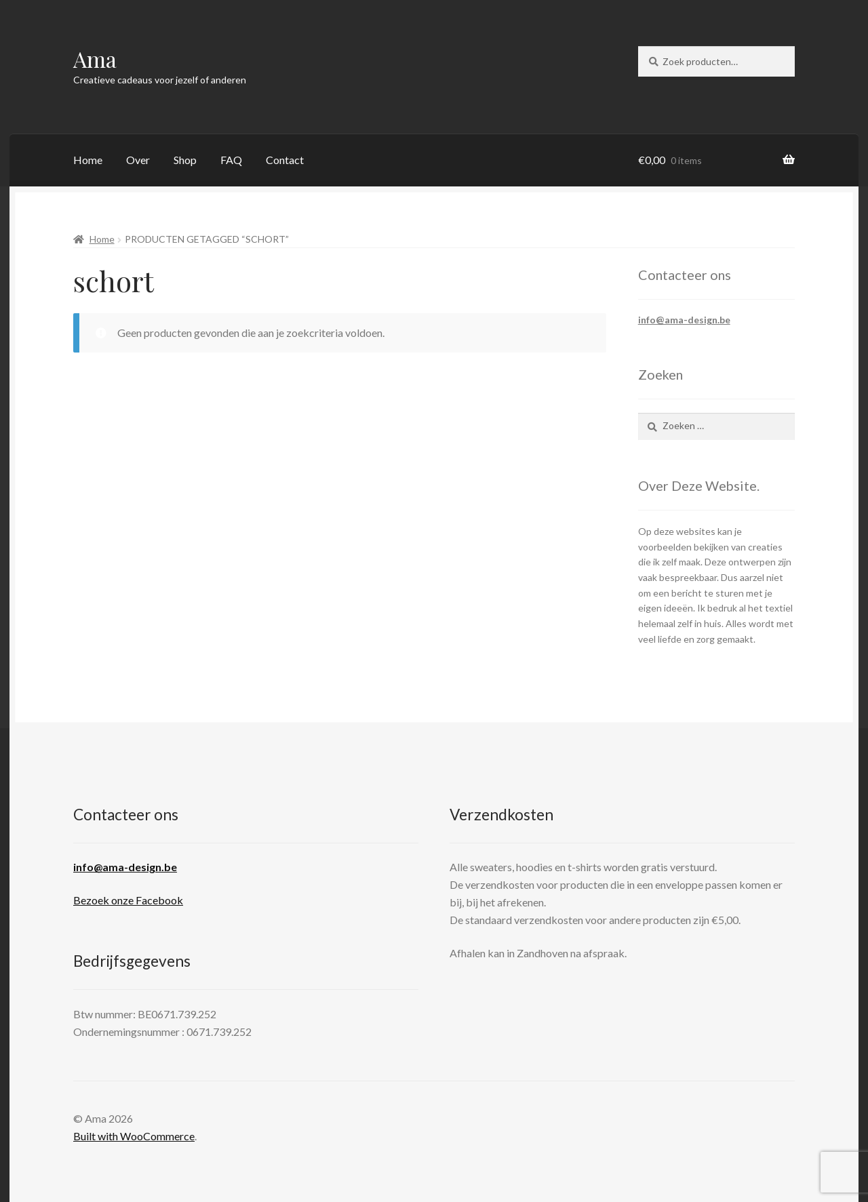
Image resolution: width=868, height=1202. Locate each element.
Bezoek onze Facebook (128, 900)
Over (138, 159)
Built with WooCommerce (134, 1135)
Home (87, 159)
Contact (285, 159)
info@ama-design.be (684, 319)
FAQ (231, 159)
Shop (185, 159)
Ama (95, 58)
